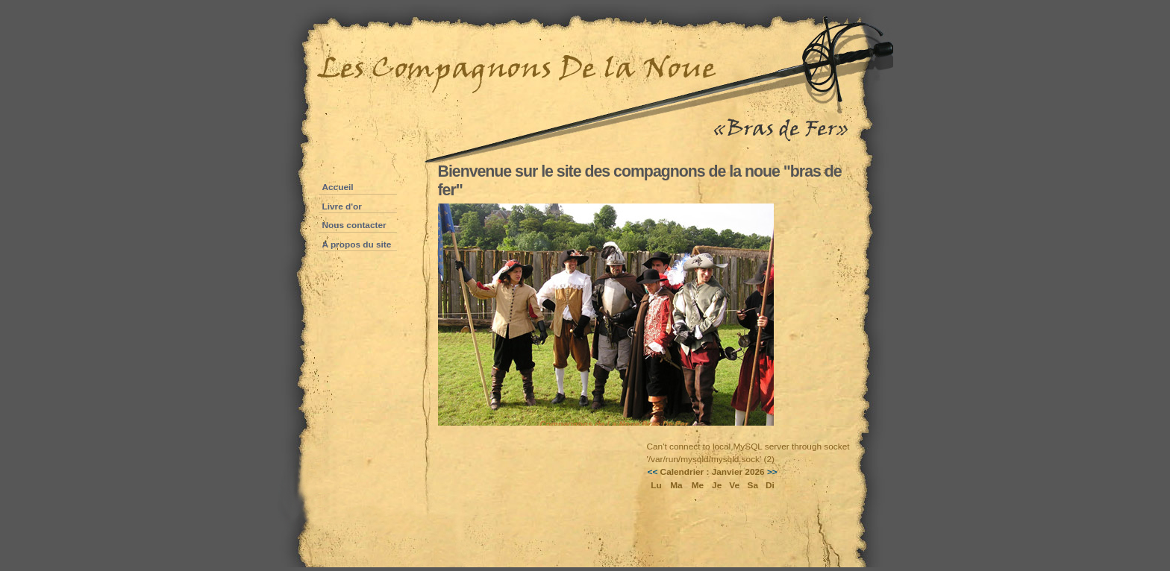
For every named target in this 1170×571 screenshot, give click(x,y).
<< (653, 472)
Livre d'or (342, 206)
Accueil (338, 187)
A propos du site (357, 244)
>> (772, 472)
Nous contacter (354, 225)
